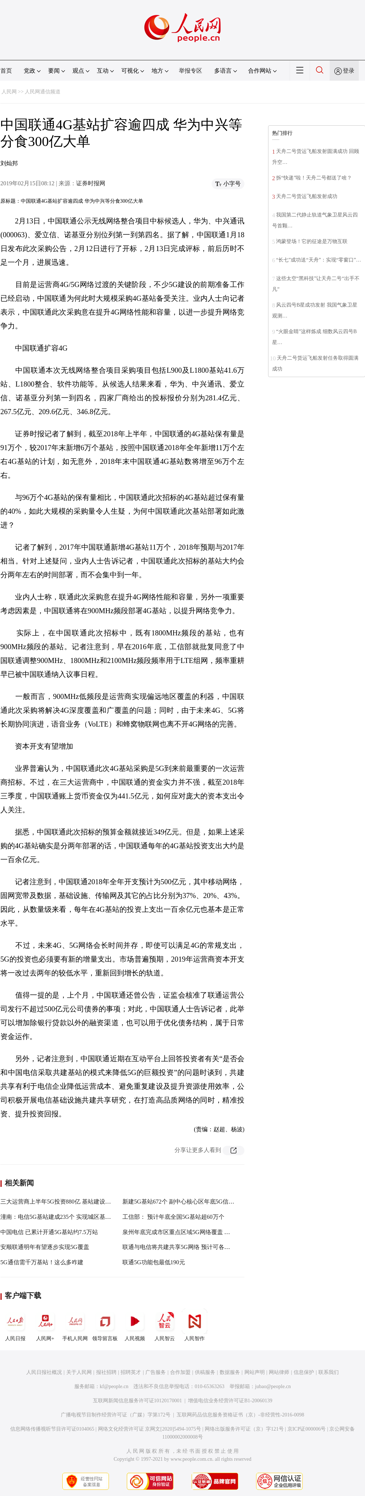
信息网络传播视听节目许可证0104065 (52, 1429)
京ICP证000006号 (306, 1429)
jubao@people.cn (273, 1386)
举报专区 (190, 71)
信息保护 (304, 1372)
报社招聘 (106, 1372)
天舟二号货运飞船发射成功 (306, 196)
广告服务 (155, 1372)
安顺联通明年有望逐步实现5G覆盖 (44, 1247)
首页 (6, 71)
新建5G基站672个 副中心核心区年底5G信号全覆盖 (187, 1201)
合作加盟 (180, 1372)
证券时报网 (90, 183)
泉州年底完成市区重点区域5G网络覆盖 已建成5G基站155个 (198, 1232)
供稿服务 (205, 1372)
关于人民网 (79, 1372)
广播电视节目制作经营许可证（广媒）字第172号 (115, 1415)
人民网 (9, 91)
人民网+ (45, 1325)
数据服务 (230, 1372)
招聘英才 (131, 1372)
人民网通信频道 (42, 91)
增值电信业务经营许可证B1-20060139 (230, 1400)
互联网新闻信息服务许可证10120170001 (137, 1400)
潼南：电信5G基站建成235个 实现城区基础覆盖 (61, 1217)
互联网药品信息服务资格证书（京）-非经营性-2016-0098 (240, 1415)
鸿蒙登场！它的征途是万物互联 (312, 241)
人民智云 (164, 1325)
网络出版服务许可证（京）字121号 (244, 1429)
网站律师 (279, 1372)
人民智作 (194, 1325)
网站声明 (254, 1372)
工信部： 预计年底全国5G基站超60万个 (173, 1217)
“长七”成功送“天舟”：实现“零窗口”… (318, 260)
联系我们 (328, 1372)
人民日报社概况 (44, 1372)
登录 (348, 71)
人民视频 (135, 1325)
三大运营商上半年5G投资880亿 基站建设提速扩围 (64, 1201)
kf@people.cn (114, 1386)
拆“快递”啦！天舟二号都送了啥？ (314, 178)
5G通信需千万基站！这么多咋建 (41, 1262)
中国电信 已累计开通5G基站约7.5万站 (49, 1232)
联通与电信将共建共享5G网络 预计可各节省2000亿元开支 (196, 1247)
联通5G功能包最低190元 (153, 1262)
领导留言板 (105, 1325)
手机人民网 (75, 1325)
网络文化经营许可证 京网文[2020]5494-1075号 (149, 1429)
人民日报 (15, 1325)
